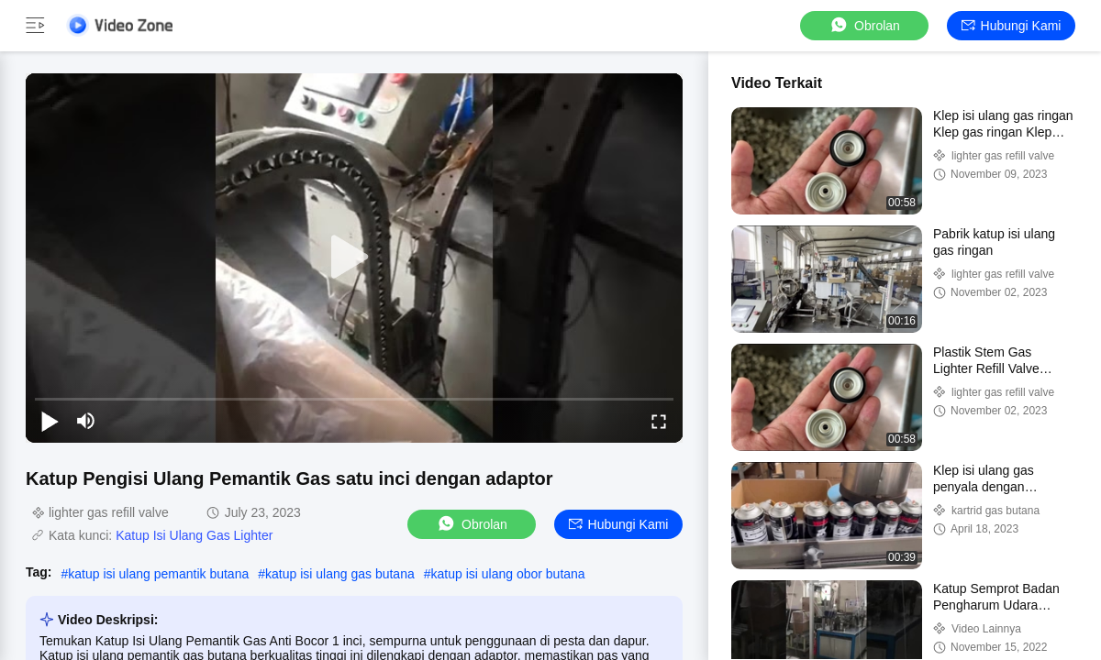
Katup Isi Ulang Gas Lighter (194, 535)
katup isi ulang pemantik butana (158, 573)
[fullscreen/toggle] (658, 420)
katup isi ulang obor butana (508, 573)
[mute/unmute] (86, 420)
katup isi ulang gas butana (340, 573)
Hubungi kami (1012, 25)
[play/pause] (49, 420)
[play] (354, 257)
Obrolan (864, 25)
